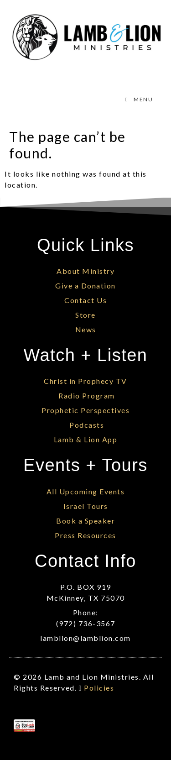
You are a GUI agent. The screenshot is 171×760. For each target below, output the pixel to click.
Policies (99, 687)
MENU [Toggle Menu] (138, 99)
